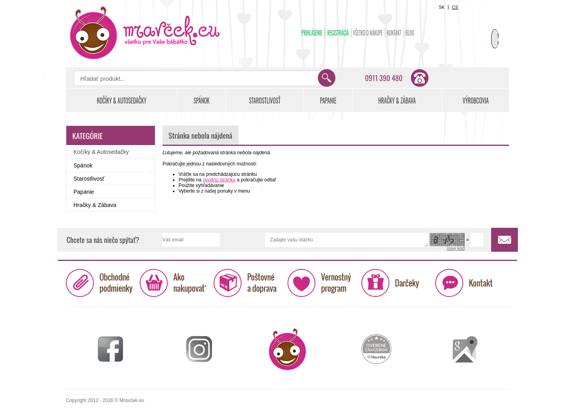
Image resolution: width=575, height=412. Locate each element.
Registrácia (338, 33)
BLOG (410, 33)
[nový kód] (456, 248)
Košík (489, 30)
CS (455, 7)
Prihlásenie (312, 33)
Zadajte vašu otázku (346, 240)
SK (442, 7)
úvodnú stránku (219, 180)
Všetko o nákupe (368, 33)
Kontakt (394, 33)
